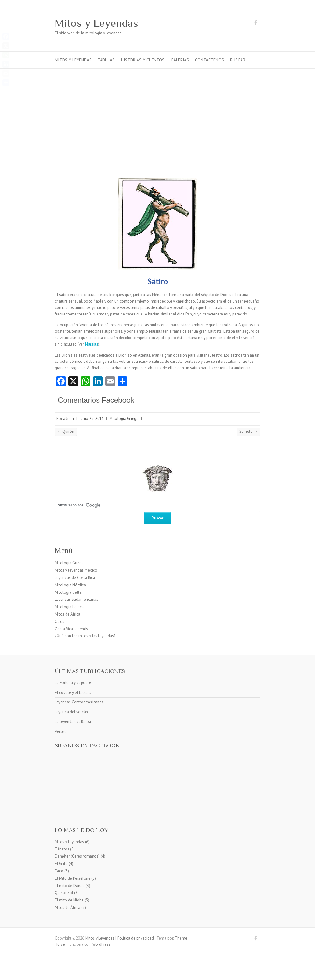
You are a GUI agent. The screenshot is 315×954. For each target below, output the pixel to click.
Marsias (91, 344)
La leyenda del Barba (73, 721)
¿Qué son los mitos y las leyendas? (85, 636)
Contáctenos (209, 60)
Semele (248, 431)
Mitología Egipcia (70, 606)
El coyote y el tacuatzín (75, 692)
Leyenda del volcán (71, 711)
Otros (59, 621)
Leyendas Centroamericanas (79, 702)
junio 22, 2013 (92, 418)
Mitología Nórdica (70, 585)
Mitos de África (67, 614)
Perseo (61, 731)
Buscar (237, 60)
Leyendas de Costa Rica (75, 577)
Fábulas (106, 60)
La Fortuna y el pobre (73, 682)
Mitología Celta (68, 592)
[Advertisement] (157, 115)
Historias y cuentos (143, 60)
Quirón (66, 431)
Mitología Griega (124, 418)
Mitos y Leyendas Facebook (255, 23)
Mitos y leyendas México (76, 570)
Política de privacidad (135, 938)
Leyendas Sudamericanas (76, 599)
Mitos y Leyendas (96, 23)
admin (68, 418)
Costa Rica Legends (71, 628)
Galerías (180, 60)
